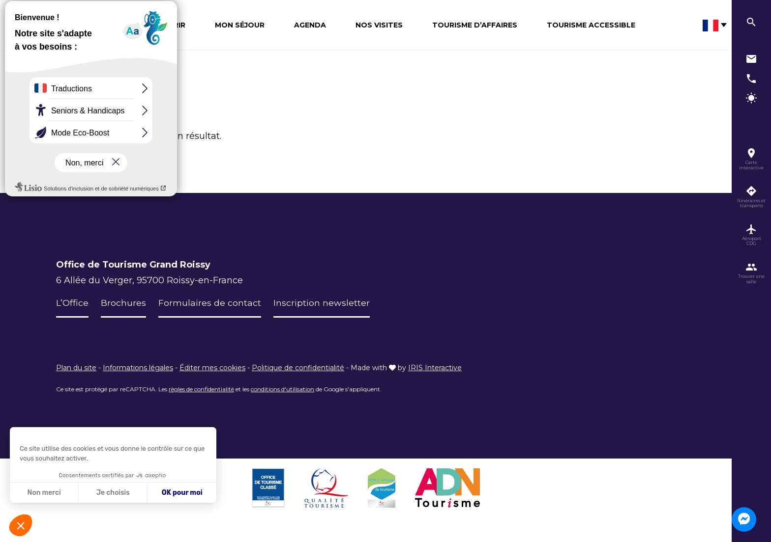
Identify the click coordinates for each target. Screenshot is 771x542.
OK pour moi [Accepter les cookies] (182, 492)
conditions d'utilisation (282, 389)
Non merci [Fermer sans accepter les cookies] (43, 492)
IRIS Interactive (435, 367)
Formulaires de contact (209, 303)
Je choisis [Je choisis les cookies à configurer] (113, 492)
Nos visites (379, 25)
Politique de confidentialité (298, 367)
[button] (20, 525)
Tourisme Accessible (591, 25)
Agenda (310, 25)
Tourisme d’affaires (474, 25)
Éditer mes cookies (212, 367)
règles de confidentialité (201, 389)
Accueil (66, 88)
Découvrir (163, 25)
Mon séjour (240, 25)
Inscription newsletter (321, 303)
